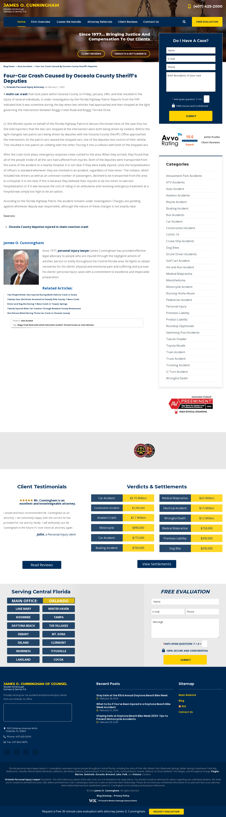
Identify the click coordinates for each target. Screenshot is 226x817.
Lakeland (23, 660)
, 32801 (20, 730)
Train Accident (175, 352)
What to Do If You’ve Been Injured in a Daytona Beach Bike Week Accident (134, 707)
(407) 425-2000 (208, 6)
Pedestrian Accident (179, 300)
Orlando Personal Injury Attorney (25, 87)
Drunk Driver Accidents (181, 254)
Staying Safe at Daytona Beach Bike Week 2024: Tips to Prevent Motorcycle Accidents (134, 719)
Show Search (184, 22)
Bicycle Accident (176, 202)
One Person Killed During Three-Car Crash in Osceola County (38, 313)
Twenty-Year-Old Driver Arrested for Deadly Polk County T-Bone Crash (43, 299)
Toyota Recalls (175, 345)
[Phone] (191, 67)
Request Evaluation (166, 811)
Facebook (7, 752)
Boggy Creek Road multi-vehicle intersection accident (40, 325)
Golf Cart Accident (178, 260)
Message (185, 628)
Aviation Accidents (178, 195)
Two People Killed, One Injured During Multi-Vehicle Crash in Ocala (42, 294)
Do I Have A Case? (191, 40)
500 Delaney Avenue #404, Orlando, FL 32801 (38, 713)
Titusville (58, 651)
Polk (124, 774)
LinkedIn (26, 752)
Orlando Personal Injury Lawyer (22, 779)
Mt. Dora (59, 634)
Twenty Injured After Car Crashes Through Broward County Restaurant (44, 308)
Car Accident (174, 221)
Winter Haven (58, 609)
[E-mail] (191, 58)
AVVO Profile (212, 137)
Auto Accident (25, 66)
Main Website (187, 695)
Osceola (100, 774)
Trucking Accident (178, 365)
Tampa (58, 617)
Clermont (59, 643)
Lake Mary (23, 609)
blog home (9, 66)
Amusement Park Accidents (184, 176)
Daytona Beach (23, 626)
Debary (23, 634)
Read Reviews (42, 564)
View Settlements (156, 564)
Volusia (137, 774)
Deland (23, 643)
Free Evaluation (207, 21)
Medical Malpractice (179, 274)
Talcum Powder (176, 339)
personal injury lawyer (74, 251)
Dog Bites (172, 247)
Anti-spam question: (183, 99)
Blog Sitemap (104, 796)
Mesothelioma (175, 280)
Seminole (89, 774)
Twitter (16, 752)
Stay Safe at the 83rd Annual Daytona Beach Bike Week (134, 697)
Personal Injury (176, 306)
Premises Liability (177, 313)
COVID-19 (172, 234)
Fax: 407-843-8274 (16, 742)
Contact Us (186, 712)
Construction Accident (180, 228)
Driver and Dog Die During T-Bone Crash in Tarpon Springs (37, 304)
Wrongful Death (177, 378)
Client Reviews (91, 53)
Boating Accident (177, 208)
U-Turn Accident (177, 371)
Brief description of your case (191, 82)
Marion (79, 774)
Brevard (110, 774)
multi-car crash (17, 94)
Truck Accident (176, 358)
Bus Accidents (175, 215)
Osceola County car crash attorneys (79, 325)
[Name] (191, 50)
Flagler (215, 771)
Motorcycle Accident (179, 287)
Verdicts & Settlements (130, 53)
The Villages (58, 626)
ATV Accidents (175, 182)
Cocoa (58, 660)
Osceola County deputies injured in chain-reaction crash (48, 227)
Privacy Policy (121, 796)
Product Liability (177, 319)
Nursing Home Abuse (180, 293)
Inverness (23, 651)
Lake (118, 774)
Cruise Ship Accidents (180, 241)
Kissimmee (23, 617)
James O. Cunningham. (107, 790)
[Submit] (190, 116)
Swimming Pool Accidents (183, 332)
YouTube (35, 752)
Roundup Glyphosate (180, 326)
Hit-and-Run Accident (180, 267)
